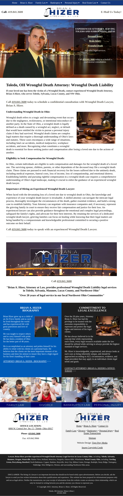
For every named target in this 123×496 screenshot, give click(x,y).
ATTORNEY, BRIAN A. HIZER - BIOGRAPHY (25, 361)
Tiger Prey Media (99, 443)
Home (14, 3)
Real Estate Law (89, 3)
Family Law (41, 3)
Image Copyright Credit (92, 447)
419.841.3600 (15, 11)
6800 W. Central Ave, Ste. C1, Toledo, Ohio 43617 (30, 428)
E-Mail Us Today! (111, 11)
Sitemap (92, 438)
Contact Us (105, 3)
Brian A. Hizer (26, 3)
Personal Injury (71, 3)
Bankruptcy (55, 3)
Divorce (81, 430)
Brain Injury (95, 41)
